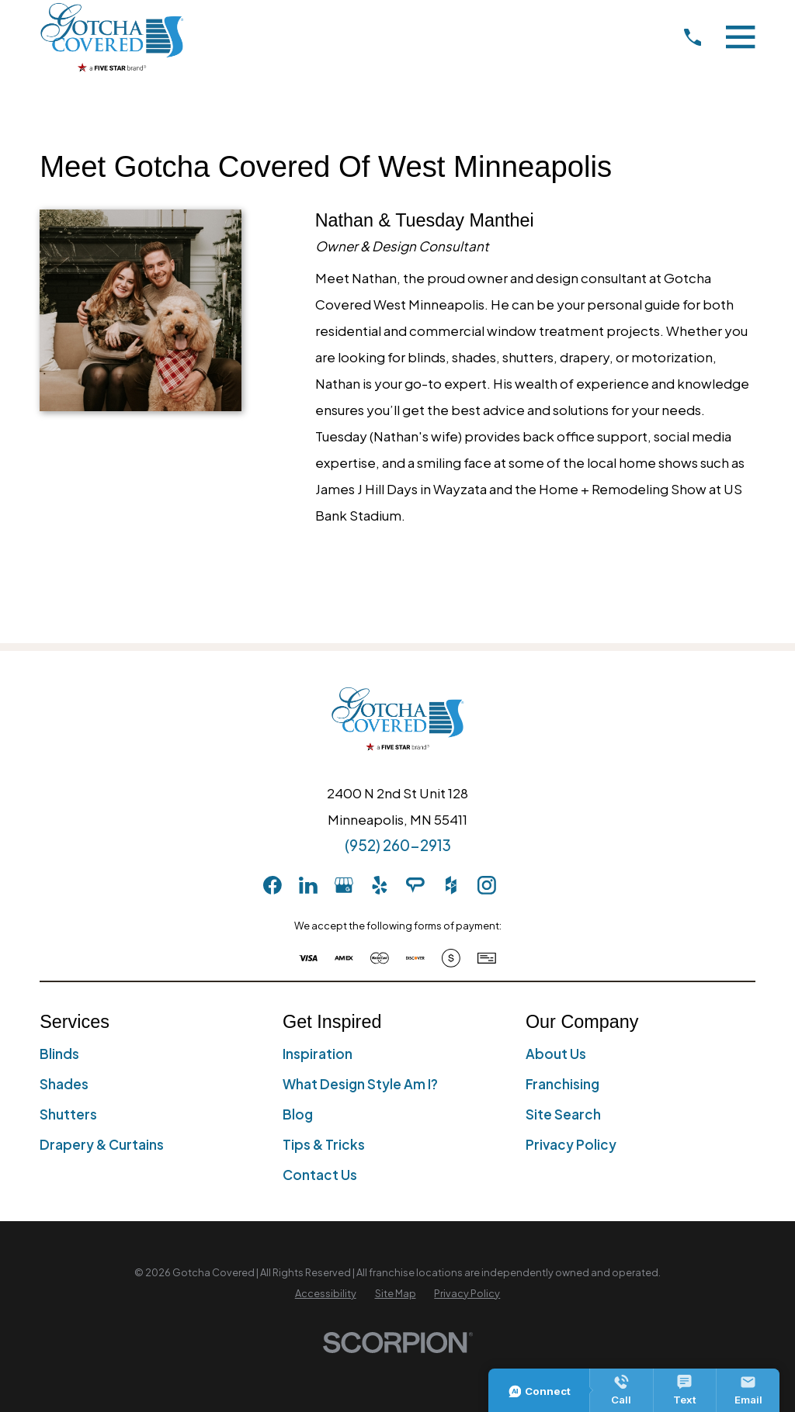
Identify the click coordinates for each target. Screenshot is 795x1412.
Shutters (68, 1114)
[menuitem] (325, 1294)
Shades (64, 1083)
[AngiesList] (415, 885)
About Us (556, 1053)
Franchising (562, 1083)
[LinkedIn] (308, 885)
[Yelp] (379, 885)
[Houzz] (451, 885)
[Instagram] (486, 885)
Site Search (563, 1114)
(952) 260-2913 (398, 845)
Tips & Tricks (324, 1144)
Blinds (59, 1053)
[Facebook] (272, 885)
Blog (298, 1114)
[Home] (112, 36)
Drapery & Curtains (102, 1144)
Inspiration (317, 1053)
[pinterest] (522, 885)
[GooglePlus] (344, 885)
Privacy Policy (571, 1144)
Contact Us (320, 1174)
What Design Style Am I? (360, 1083)
